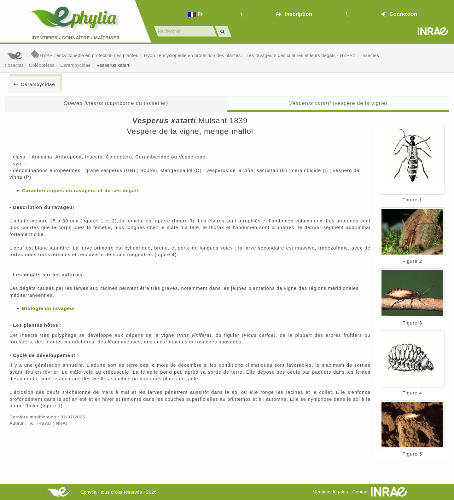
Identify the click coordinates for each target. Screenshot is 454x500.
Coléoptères (42, 65)
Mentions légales (330, 491)
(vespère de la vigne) (338, 103)
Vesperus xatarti (113, 65)
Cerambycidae (75, 65)
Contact (360, 491)
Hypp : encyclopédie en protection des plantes (192, 55)
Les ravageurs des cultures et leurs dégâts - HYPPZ (301, 55)
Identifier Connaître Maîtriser (76, 37)
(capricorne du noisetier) (116, 103)
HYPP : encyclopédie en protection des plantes (84, 55)
